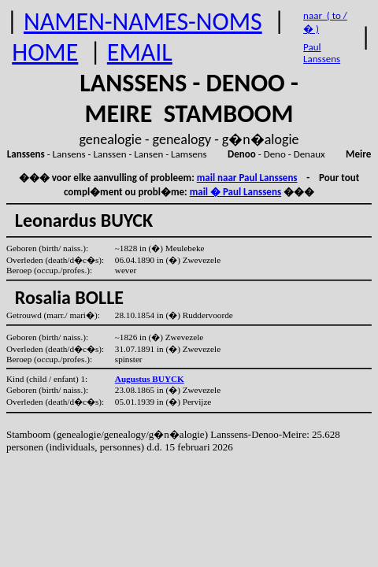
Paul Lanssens (321, 53)
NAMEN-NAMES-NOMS (143, 21)
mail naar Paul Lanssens (247, 177)
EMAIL (139, 52)
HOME (45, 52)
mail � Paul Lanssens (235, 192)
